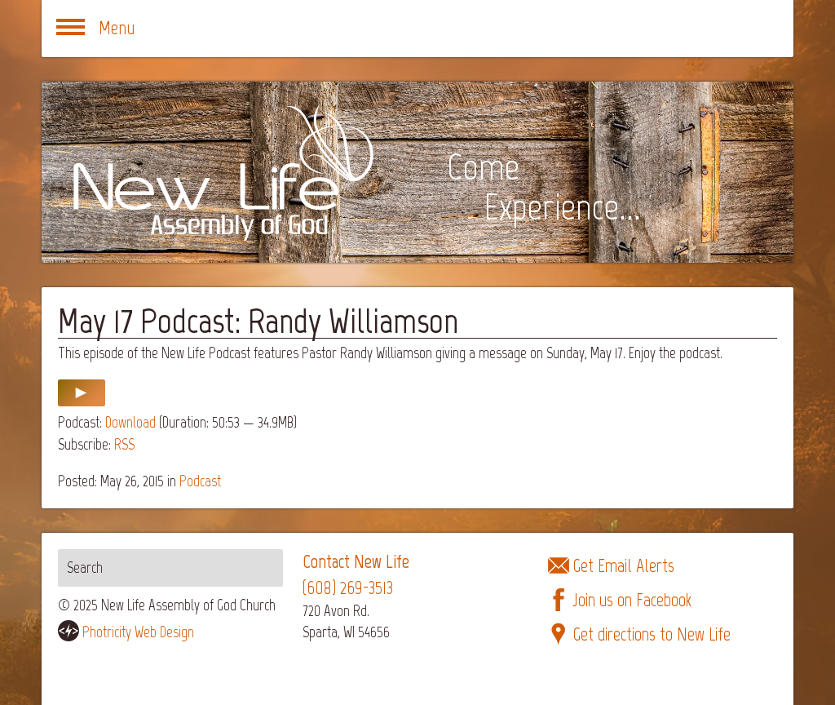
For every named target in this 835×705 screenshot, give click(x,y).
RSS (124, 444)
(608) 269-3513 (348, 588)
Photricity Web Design (138, 632)
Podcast (200, 481)
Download (130, 422)
